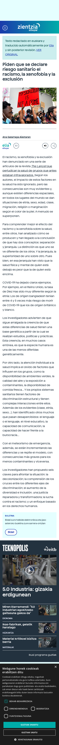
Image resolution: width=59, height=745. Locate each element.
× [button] (55, 667)
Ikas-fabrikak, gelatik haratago (17, 626)
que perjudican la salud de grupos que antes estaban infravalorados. (29, 170)
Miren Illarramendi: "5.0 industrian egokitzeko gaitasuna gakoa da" (19, 610)
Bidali (11, 532)
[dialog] (29, 704)
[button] (5, 27)
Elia (51, 45)
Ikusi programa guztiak (42, 654)
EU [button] (16, 146)
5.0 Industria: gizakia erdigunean (27, 592)
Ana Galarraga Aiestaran (17, 137)
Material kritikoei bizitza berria (20, 640)
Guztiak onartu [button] (29, 724)
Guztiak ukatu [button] (30, 732)
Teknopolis (15, 547)
